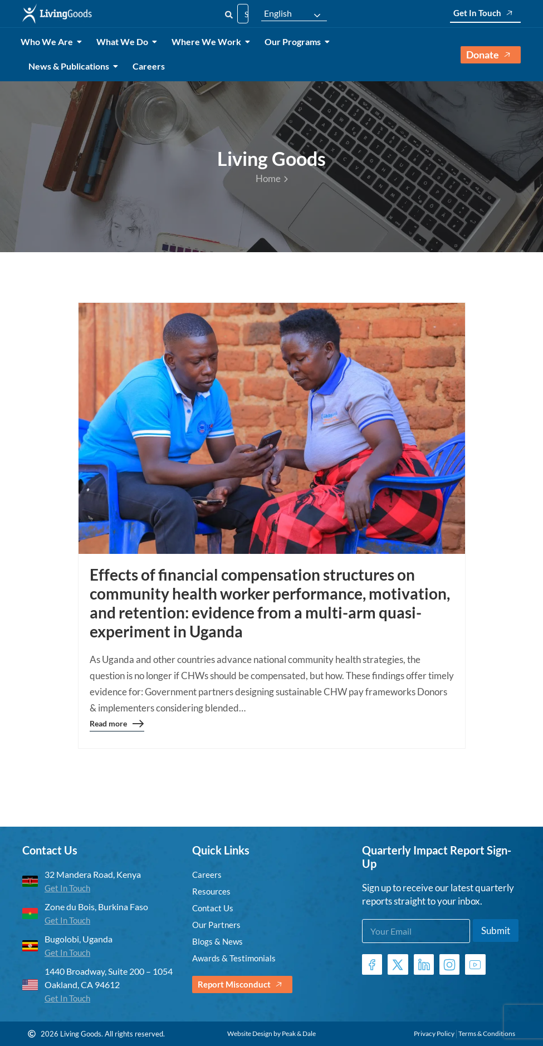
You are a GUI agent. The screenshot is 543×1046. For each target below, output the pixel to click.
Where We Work (208, 41)
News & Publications (70, 66)
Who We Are (49, 41)
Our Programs (295, 41)
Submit (495, 930)
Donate (490, 55)
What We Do (124, 41)
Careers (149, 66)
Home (272, 178)
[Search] (228, 13)
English (278, 13)
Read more (117, 725)
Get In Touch (485, 13)
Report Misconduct (242, 984)
